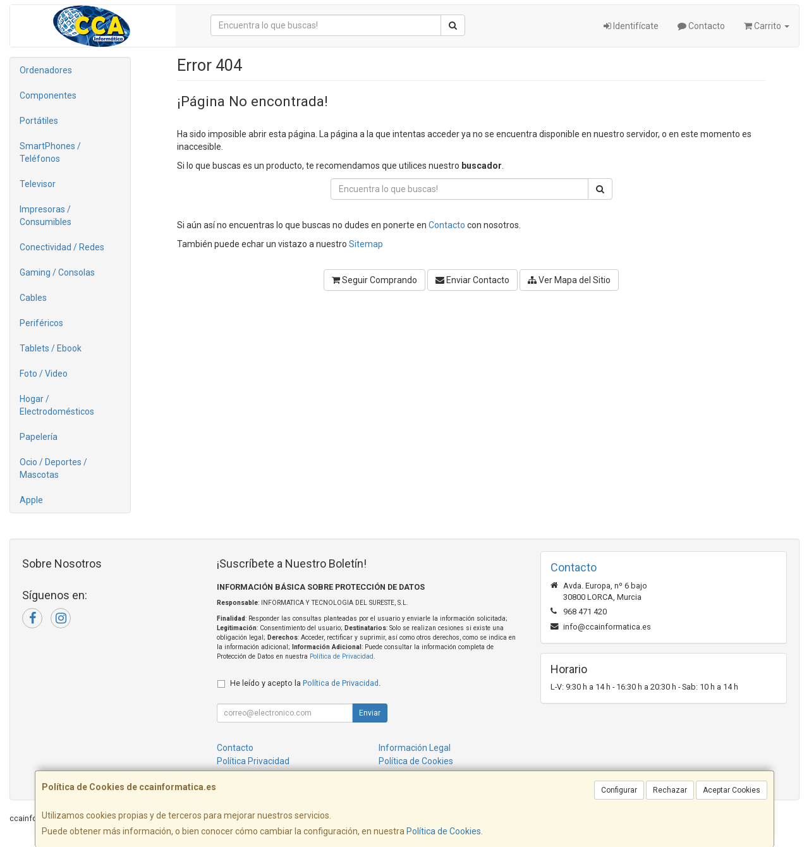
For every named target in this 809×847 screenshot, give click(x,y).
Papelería (39, 437)
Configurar (619, 790)
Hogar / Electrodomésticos (57, 405)
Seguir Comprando (374, 280)
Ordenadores (46, 70)
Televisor (38, 184)
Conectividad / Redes (62, 247)
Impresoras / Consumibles (45, 215)
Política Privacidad (253, 761)
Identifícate (631, 26)
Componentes (48, 95)
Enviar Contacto (472, 280)
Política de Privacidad (342, 656)
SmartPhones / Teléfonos (50, 152)
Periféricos (41, 323)
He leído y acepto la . (305, 683)
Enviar (369, 713)
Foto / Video (44, 374)
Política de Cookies (443, 831)
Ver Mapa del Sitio (569, 280)
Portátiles (39, 121)
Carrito (766, 26)
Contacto (701, 26)
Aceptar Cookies (731, 790)
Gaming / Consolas (57, 272)
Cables (33, 298)
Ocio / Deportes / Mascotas (53, 468)
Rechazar (670, 790)
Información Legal (415, 748)
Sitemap (366, 244)
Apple (31, 500)
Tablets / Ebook (51, 348)
